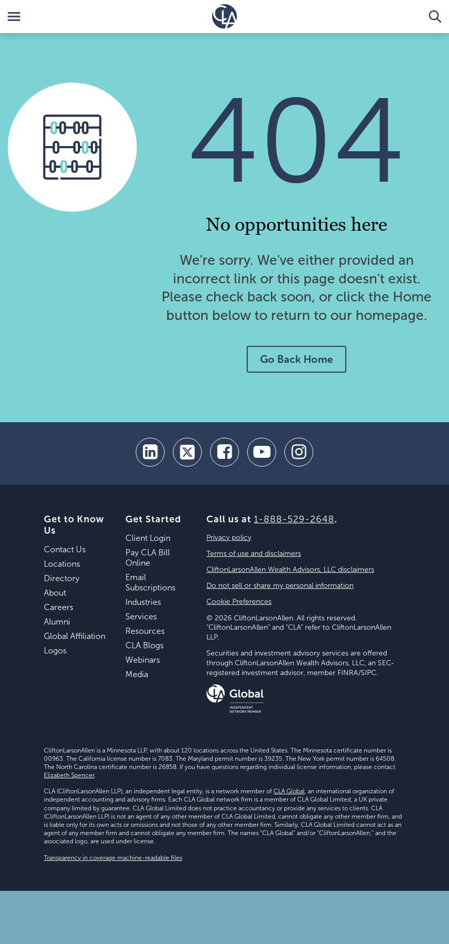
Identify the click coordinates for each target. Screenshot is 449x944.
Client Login (147, 538)
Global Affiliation (74, 636)
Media (136, 674)
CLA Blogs (144, 645)
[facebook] (224, 452)
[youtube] (261, 452)
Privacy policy (228, 537)
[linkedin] (150, 452)
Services (141, 616)
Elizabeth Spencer (69, 775)
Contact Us (65, 549)
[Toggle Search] (435, 16)
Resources (145, 631)
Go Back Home (296, 359)
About (55, 592)
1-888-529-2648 (294, 519)
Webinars (142, 659)
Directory (61, 578)
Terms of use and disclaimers (253, 553)
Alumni (57, 621)
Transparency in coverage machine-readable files (113, 857)
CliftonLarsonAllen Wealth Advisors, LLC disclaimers (290, 569)
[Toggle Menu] (14, 16)
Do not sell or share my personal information (280, 585)
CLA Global (289, 791)
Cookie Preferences (238, 601)
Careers (58, 607)
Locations (62, 563)
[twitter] (187, 452)
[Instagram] (298, 452)
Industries (143, 602)
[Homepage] (224, 16)
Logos (55, 650)
